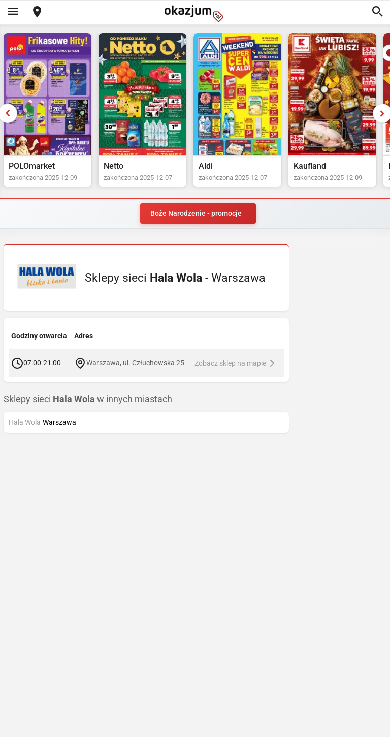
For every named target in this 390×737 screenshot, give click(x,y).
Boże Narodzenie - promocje (196, 213)
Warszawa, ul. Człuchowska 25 (135, 363)
